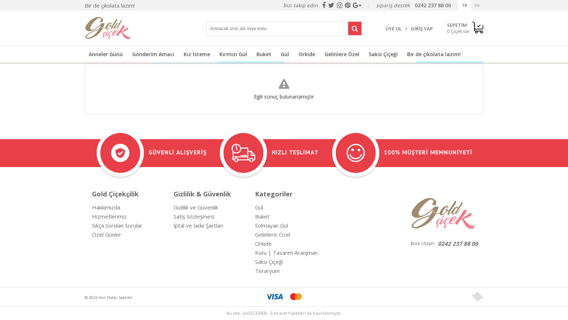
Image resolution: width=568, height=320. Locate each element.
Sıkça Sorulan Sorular (117, 225)
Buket (263, 54)
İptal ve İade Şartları (198, 225)
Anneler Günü (106, 54)
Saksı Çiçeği (383, 54)
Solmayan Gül (271, 225)
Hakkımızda (106, 207)
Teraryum (267, 270)
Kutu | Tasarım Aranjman (286, 252)
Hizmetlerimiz (109, 216)
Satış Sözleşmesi (194, 216)
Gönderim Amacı (153, 54)
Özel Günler (106, 234)
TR (464, 5)
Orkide (306, 54)
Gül (285, 54)
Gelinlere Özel (342, 54)
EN (477, 5)
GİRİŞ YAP (422, 28)
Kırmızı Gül (233, 54)
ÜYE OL (393, 28)
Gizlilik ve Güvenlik (196, 207)
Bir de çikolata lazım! (110, 5)
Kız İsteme (197, 54)
